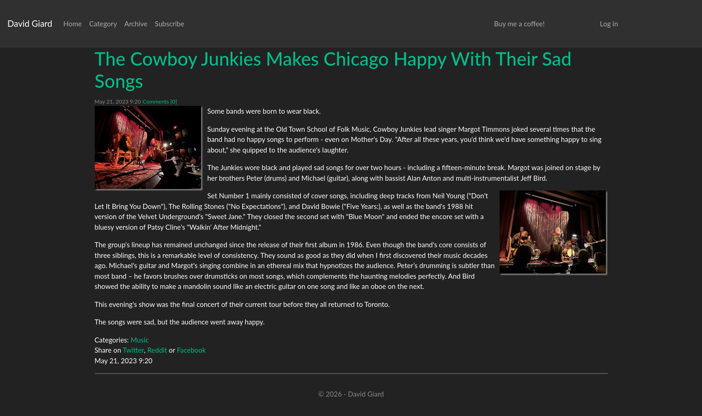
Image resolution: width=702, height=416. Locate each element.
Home (72, 23)
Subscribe (169, 23)
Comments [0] (160, 101)
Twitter (133, 350)
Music (139, 340)
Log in (609, 23)
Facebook (191, 350)
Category (103, 23)
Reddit (157, 350)
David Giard (29, 23)
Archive (135, 23)
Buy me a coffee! (519, 23)
